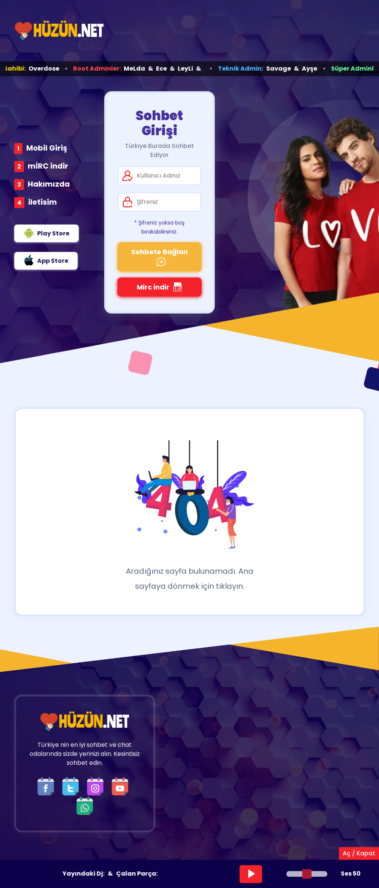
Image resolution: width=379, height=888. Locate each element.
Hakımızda (49, 184)
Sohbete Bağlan (159, 256)
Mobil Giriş (46, 148)
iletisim (42, 202)
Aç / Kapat (359, 853)
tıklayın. (230, 586)
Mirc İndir (159, 287)
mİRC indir (48, 166)
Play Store (46, 233)
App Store (46, 260)
